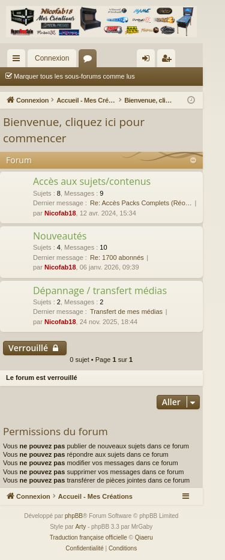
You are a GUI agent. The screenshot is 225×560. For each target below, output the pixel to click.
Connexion (52, 58)
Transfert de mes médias (126, 311)
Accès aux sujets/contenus (92, 181)
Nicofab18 (60, 213)
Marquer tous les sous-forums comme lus (74, 76)
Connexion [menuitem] (148, 60)
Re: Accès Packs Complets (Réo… (141, 202)
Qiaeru (144, 537)
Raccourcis (18, 60)
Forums (90, 60)
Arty (80, 526)
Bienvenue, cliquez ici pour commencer (74, 130)
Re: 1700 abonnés (117, 257)
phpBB (74, 516)
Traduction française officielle (88, 537)
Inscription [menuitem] (168, 60)
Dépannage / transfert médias (100, 290)
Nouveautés (59, 235)
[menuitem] (84, 548)
